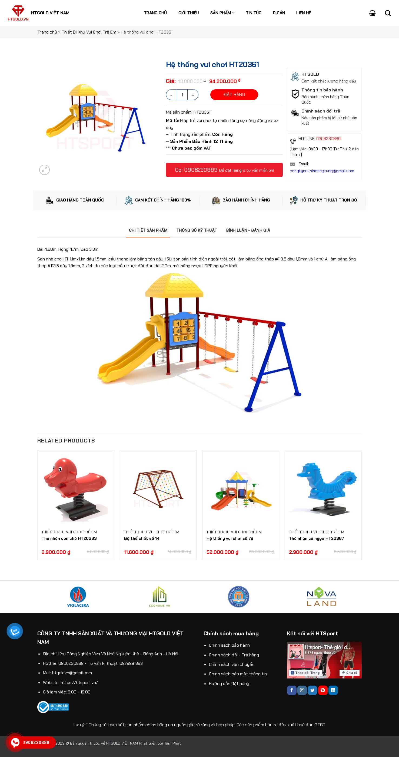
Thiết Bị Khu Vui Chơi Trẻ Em (89, 32)
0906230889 (201, 169)
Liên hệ (303, 13)
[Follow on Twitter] (312, 690)
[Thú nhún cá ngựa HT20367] (323, 489)
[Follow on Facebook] (292, 690)
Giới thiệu (188, 13)
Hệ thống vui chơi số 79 (230, 538)
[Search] (388, 13)
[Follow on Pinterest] (323, 690)
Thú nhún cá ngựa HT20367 (316, 538)
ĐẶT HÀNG (234, 94)
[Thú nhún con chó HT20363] (75, 489)
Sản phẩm (222, 12)
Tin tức (254, 13)
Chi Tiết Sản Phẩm (148, 230)
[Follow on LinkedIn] (333, 690)
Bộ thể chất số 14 (141, 538)
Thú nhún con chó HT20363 (69, 538)
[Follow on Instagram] (302, 690)
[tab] (148, 230)
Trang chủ (155, 13)
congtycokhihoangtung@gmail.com (322, 171)
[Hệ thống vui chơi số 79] (240, 489)
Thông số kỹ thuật (197, 230)
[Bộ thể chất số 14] (158, 489)
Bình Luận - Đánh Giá (248, 230)
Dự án (279, 13)
